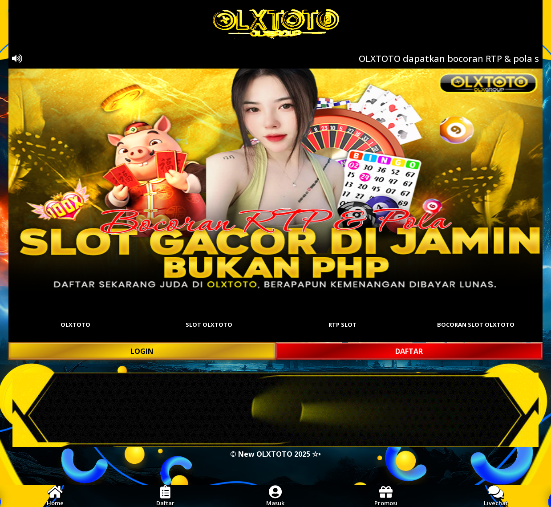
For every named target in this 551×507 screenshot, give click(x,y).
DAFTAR (409, 351)
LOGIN (142, 351)
